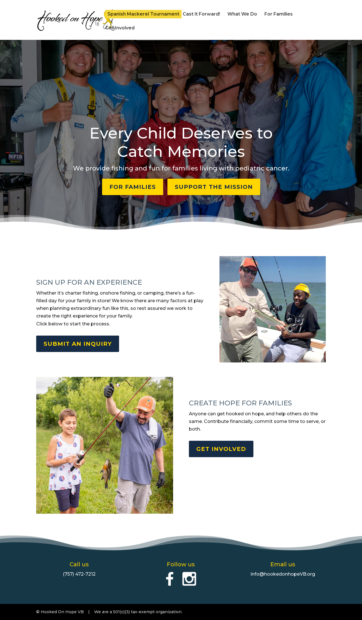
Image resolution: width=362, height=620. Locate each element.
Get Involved (120, 28)
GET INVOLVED (221, 449)
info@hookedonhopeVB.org (283, 574)
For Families (278, 14)
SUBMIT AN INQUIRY (78, 343)
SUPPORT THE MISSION (214, 186)
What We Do (242, 14)
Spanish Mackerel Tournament (143, 14)
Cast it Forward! (201, 14)
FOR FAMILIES (132, 186)
